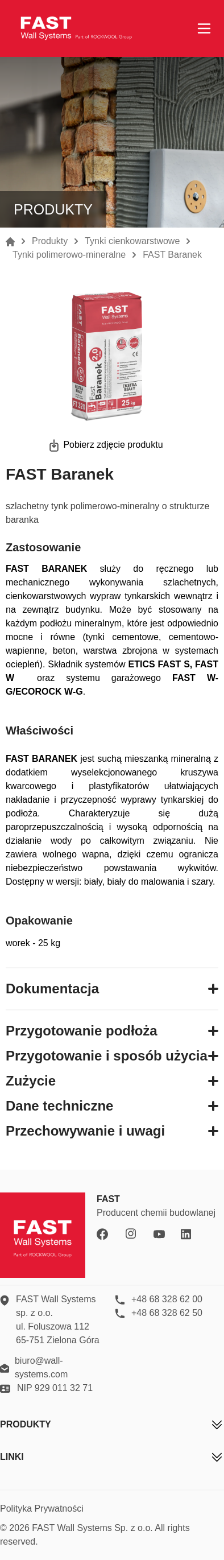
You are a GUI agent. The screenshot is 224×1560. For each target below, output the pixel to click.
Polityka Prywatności (42, 1508)
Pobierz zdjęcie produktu (113, 444)
